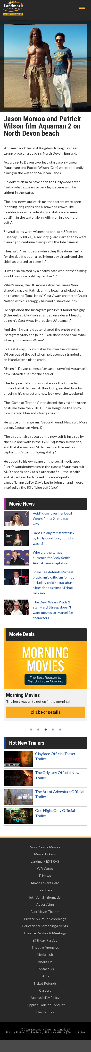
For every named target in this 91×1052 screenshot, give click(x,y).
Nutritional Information (45, 897)
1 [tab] (31, 729)
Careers (45, 990)
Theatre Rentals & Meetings (45, 933)
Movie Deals (22, 634)
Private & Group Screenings (45, 919)
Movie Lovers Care (45, 883)
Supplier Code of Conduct (45, 1005)
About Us (45, 962)
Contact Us (45, 969)
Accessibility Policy (45, 997)
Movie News (22, 504)
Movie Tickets (45, 854)
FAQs (45, 976)
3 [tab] (45, 729)
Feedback (45, 890)
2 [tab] (38, 729)
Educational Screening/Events (45, 926)
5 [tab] (60, 729)
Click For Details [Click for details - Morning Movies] (46, 712)
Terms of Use (76, 1032)
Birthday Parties (45, 940)
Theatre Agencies (45, 947)
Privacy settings (55, 1032)
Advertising (45, 904)
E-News (45, 875)
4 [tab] (52, 729)
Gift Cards (45, 868)
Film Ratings (45, 1012)
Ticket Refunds (45, 983)
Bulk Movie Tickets (45, 911)
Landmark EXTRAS (45, 861)
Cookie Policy (34, 1032)
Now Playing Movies (45, 847)
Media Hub (45, 954)
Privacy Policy (15, 1032)
